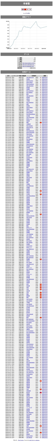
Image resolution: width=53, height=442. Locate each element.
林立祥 (28, 392)
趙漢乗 (28, 165)
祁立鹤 (28, 285)
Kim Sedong (29, 92)
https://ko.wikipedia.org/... (28, 64)
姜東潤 (28, 200)
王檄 (27, 425)
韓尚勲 (28, 129)
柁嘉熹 (28, 190)
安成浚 (28, 105)
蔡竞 (27, 317)
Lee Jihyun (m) (30, 77)
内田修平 (28, 390)
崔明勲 (28, 422)
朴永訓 (28, 137)
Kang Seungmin (30, 132)
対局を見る (44, 77)
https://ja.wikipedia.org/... (28, 66)
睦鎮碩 (28, 180)
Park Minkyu (29, 160)
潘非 (27, 297)
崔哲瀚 (28, 202)
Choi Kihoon (29, 349)
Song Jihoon (29, 107)
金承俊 (28, 409)
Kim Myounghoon (30, 114)
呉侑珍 (28, 79)
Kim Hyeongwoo (30, 332)
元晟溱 (28, 184)
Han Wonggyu (29, 412)
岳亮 (27, 432)
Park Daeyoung (30, 130)
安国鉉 (28, 162)
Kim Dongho (29, 327)
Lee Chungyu (29, 370)
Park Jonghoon (30, 84)
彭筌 (27, 284)
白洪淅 (28, 220)
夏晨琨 (28, 295)
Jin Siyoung (29, 157)
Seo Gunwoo (29, 397)
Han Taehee (29, 150)
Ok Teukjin (29, 414)
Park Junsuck (29, 314)
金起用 (28, 290)
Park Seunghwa (30, 229)
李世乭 (28, 140)
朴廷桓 (28, 120)
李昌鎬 (28, 164)
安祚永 (28, 209)
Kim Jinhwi (29, 262)
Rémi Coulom (21, 440)
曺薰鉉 (28, 394)
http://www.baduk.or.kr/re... (28, 63)
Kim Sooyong (29, 430)
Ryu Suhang (29, 139)
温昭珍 (28, 329)
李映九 (28, 109)
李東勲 (28, 89)
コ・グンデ (29, 407)
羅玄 (27, 94)
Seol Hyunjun (29, 80)
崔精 (27, 104)
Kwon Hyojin (29, 435)
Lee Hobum (29, 300)
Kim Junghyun (29, 90)
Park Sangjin (29, 125)
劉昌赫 (28, 405)
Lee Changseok (30, 117)
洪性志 (28, 99)
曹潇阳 (28, 259)
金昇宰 (28, 189)
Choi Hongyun (29, 344)
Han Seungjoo (29, 85)
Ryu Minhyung (29, 185)
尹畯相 (28, 159)
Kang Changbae (30, 420)
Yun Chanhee (29, 135)
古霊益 (28, 194)
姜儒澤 (28, 155)
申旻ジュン (29, 119)
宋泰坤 (28, 364)
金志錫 (28, 115)
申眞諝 (28, 87)
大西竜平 (28, 124)
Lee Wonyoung (30, 279)
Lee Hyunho (29, 299)
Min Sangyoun (29, 257)
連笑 (27, 122)
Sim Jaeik (28, 154)
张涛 (27, 287)
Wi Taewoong (29, 145)
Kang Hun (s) (29, 127)
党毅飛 (28, 380)
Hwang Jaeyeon (30, 215)
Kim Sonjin (29, 235)
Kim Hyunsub (29, 345)
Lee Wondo (29, 304)
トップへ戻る (26, 13)
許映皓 (28, 187)
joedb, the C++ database (34, 440)
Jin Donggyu (29, 374)
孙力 (27, 214)
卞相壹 (28, 100)
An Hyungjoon (29, 330)
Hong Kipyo (29, 325)
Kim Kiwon (29, 322)
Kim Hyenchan (30, 255)
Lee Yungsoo (29, 357)
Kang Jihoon (29, 82)
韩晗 (27, 294)
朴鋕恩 (28, 400)
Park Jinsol (29, 134)
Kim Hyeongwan (30, 320)
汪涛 (27, 289)
